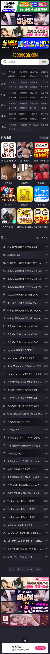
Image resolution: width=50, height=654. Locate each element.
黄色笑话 (34, 118)
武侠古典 (44, 114)
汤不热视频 (34, 124)
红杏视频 (44, 124)
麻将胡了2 (12, 76)
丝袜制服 (23, 87)
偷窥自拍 (12, 103)
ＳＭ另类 (44, 87)
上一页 (20, 569)
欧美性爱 (44, 93)
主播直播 (34, 87)
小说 (3, 116)
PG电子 (12, 71)
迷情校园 (12, 118)
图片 (3, 105)
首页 (11, 569)
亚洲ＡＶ (12, 82)
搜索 (44, 62)
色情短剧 (12, 129)
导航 (3, 126)
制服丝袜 (12, 97)
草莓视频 (23, 124)
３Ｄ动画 (44, 82)
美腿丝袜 (12, 108)
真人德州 (23, 71)
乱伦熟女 (34, 97)
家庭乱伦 (23, 114)
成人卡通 (34, 93)
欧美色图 (34, 103)
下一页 (30, 569)
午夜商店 (12, 124)
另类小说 (23, 118)
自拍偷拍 (23, 82)
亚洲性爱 (12, 93)
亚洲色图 (23, 103)
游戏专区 (44, 71)
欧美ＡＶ (34, 82)
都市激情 (12, 114)
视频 (3, 84)
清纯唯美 (23, 108)
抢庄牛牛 (44, 76)
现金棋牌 (34, 76)
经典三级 (23, 97)
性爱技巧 (44, 118)
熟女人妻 (12, 87)
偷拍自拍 (23, 93)
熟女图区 (34, 108)
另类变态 (44, 97)
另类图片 (44, 108)
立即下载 (40, 648)
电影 (3, 94)
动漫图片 (44, 103)
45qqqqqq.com (25, 55)
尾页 (38, 569)
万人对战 (34, 71)
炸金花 (23, 76)
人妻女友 (34, 114)
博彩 (3, 73)
